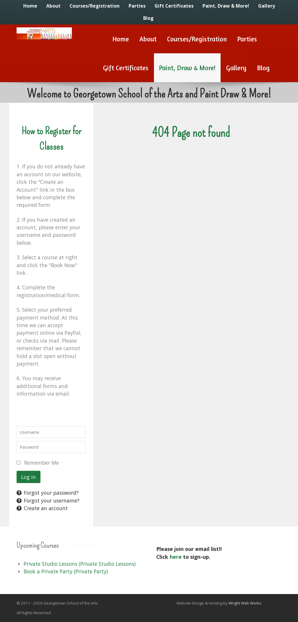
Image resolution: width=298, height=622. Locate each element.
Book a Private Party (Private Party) (66, 571)
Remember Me (41, 462)
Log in (28, 476)
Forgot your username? (48, 500)
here (176, 556)
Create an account (42, 508)
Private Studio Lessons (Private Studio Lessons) (80, 563)
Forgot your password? (48, 492)
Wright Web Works (244, 603)
